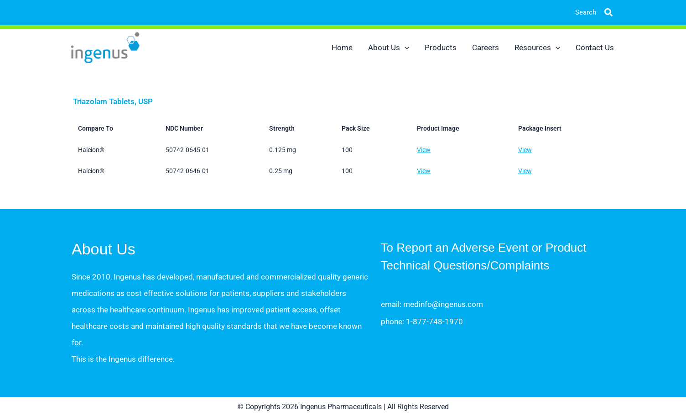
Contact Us (595, 47)
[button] (602, 12)
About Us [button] (388, 47)
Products (441, 47)
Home (342, 47)
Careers (485, 47)
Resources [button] (537, 47)
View (424, 149)
